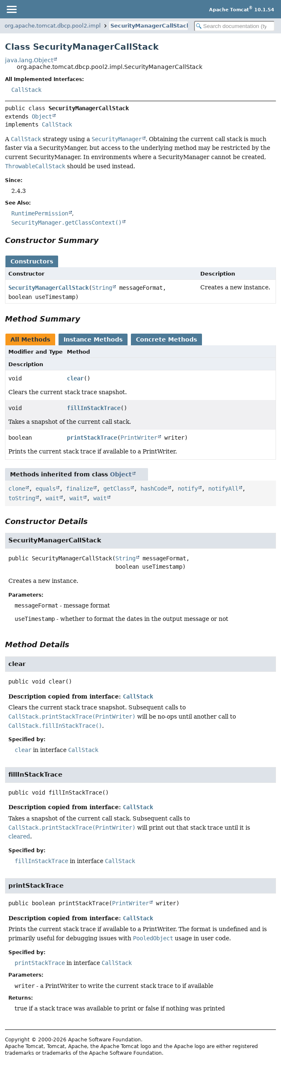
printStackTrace (92, 437)
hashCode (153, 488)
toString (21, 498)
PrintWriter (138, 437)
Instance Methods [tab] (93, 339)
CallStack (26, 89)
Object (42, 116)
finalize (79, 488)
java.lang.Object (29, 60)
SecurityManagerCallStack (150, 26)
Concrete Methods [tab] (166, 339)
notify (188, 488)
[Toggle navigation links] (11, 9)
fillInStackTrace (93, 408)
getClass (116, 488)
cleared (19, 836)
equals (46, 488)
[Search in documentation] (234, 26)
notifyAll (223, 488)
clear (75, 378)
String (102, 287)
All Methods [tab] (30, 339)
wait (52, 498)
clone (16, 488)
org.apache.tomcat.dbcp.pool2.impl (53, 26)
